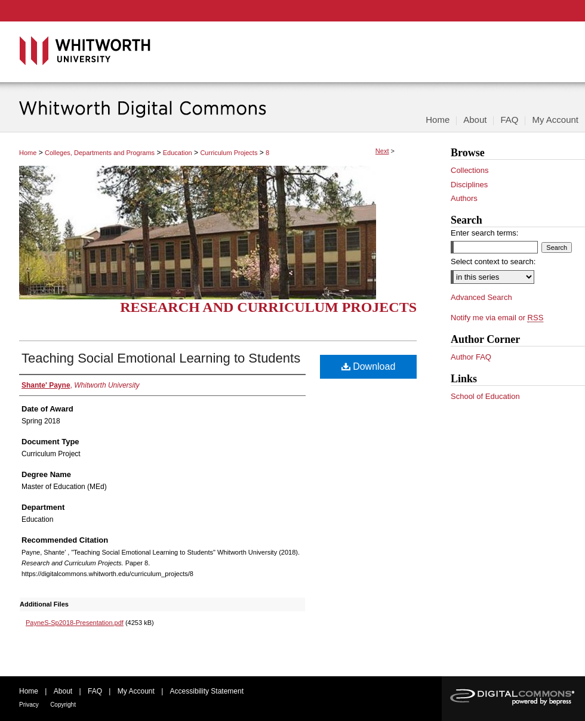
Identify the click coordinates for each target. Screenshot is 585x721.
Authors (464, 198)
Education (177, 152)
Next (382, 150)
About (63, 691)
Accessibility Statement (207, 691)
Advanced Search (481, 297)
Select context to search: (493, 261)
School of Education (485, 396)
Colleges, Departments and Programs (100, 152)
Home (27, 152)
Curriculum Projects (228, 152)
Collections (470, 170)
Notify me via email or (497, 318)
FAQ (95, 691)
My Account (136, 691)
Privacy (29, 704)
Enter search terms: (484, 232)
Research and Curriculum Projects (268, 307)
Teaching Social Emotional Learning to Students (160, 358)
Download (368, 366)
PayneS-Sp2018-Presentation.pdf (75, 622)
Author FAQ (471, 356)
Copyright (63, 704)
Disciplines (469, 184)
